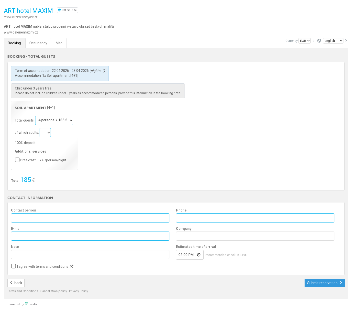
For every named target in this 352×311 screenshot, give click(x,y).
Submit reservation (324, 283)
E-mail (16, 229)
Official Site (67, 10)
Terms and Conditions (23, 291)
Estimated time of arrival (196, 247)
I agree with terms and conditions (42, 266)
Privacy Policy (78, 291)
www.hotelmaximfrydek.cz (20, 17)
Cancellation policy (54, 291)
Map (59, 43)
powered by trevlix (23, 304)
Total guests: (25, 120)
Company (183, 229)
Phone (181, 210)
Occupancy (38, 43)
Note (15, 247)
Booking (14, 43)
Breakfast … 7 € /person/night (43, 160)
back (16, 283)
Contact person (23, 210)
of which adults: (27, 132)
